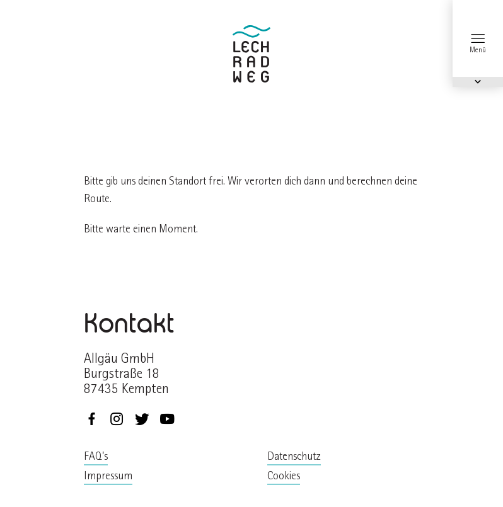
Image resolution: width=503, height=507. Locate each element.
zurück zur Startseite (251, 54)
